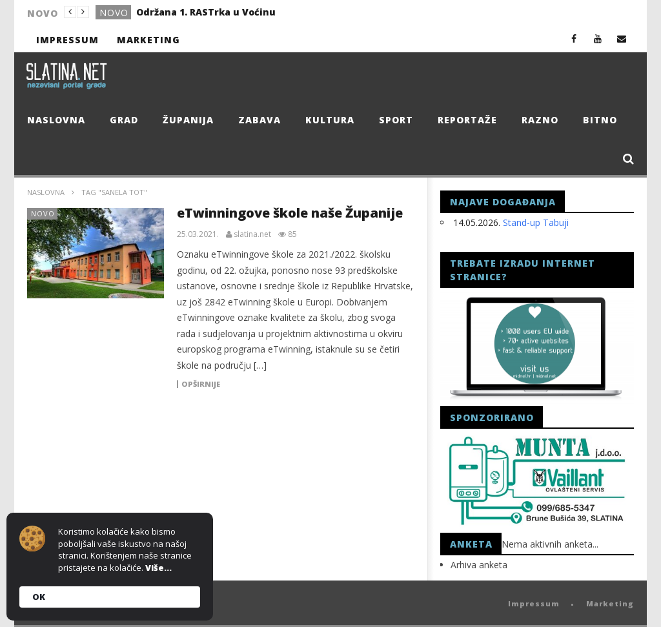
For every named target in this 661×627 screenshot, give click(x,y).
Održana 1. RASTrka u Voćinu (206, 12)
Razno (540, 120)
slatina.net (252, 234)
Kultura (329, 120)
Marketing (148, 40)
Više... (158, 567)
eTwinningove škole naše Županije (290, 212)
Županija (188, 120)
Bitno (600, 120)
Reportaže (467, 120)
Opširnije (200, 384)
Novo (113, 12)
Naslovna (56, 120)
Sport (396, 120)
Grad (124, 120)
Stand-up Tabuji (536, 222)
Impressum (67, 40)
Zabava (259, 120)
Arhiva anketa (479, 565)
